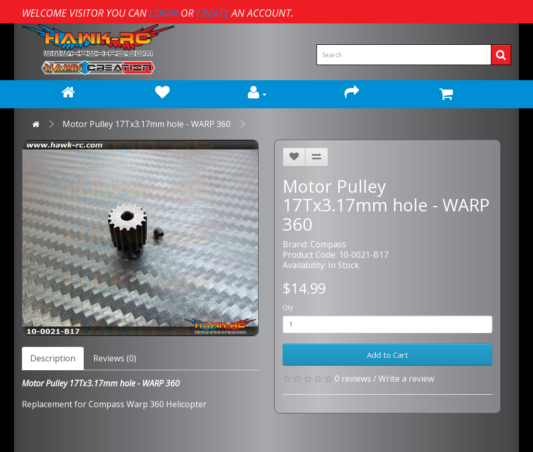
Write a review (406, 378)
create (212, 13)
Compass (328, 244)
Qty (288, 307)
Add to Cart (387, 354)
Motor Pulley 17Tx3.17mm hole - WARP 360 (146, 124)
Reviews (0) (114, 358)
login (163, 13)
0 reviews (353, 378)
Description (52, 358)
